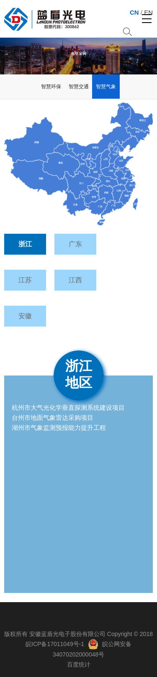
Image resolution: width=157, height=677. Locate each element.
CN (134, 12)
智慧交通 (79, 86)
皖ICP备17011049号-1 (55, 644)
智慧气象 (106, 86)
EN (148, 12)
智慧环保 (51, 86)
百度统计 (78, 664)
